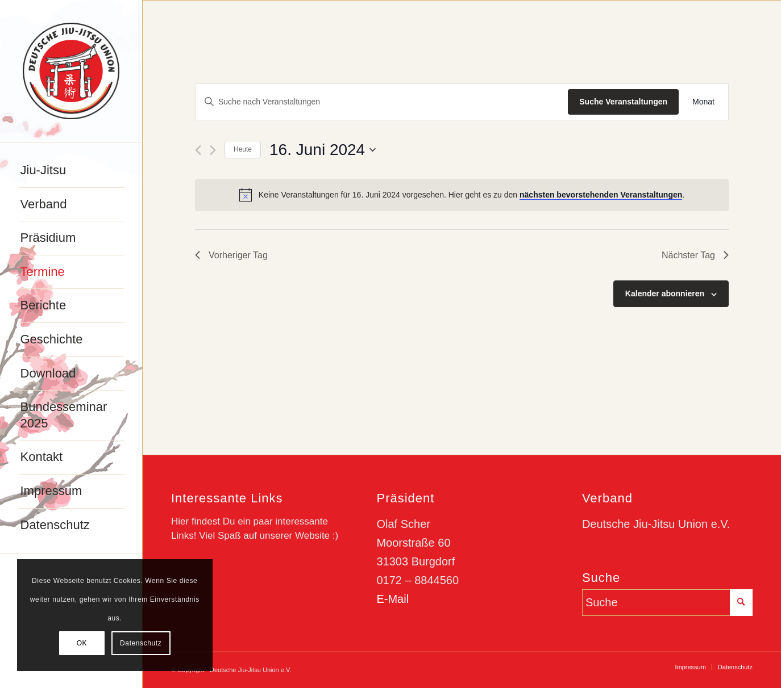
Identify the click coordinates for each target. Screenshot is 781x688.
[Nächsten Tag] (213, 150)
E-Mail (392, 599)
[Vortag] (198, 150)
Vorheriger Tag (231, 255)
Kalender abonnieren (664, 293)
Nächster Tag (695, 255)
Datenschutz (140, 643)
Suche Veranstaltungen (623, 101)
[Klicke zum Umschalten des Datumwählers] (322, 150)
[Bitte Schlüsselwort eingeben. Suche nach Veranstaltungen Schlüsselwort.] (382, 102)
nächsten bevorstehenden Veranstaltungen (601, 194)
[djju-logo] (71, 71)
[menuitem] (71, 171)
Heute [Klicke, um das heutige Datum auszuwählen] (243, 149)
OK (82, 643)
